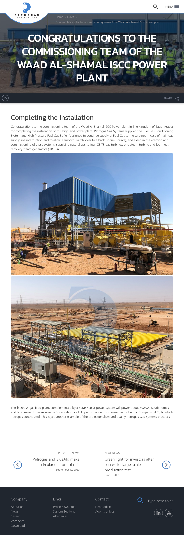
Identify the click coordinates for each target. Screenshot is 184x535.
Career (15, 516)
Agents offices (104, 511)
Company (19, 499)
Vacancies (17, 521)
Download (18, 525)
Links (57, 499)
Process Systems (64, 506)
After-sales (60, 516)
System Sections (64, 511)
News (14, 511)
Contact (102, 499)
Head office (103, 506)
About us (17, 506)
